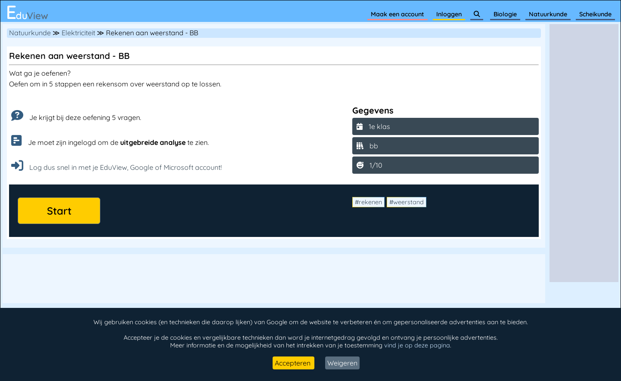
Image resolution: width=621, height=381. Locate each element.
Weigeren (342, 363)
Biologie (505, 14)
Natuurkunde (548, 14)
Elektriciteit (78, 32)
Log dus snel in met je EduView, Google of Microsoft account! (116, 167)
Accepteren (293, 363)
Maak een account (397, 14)
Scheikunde (595, 14)
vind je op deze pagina (417, 345)
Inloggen (449, 14)
